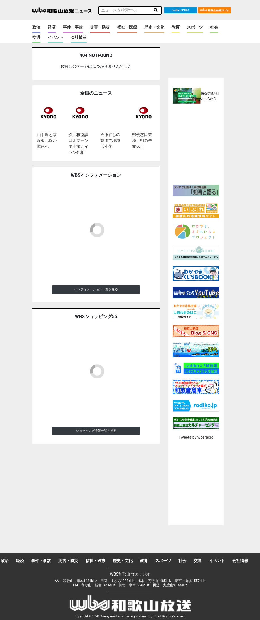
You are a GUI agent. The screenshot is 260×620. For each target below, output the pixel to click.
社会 (214, 27)
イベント (55, 37)
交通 (36, 37)
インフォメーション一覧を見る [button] (96, 289)
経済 (52, 27)
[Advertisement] (207, 143)
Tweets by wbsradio (195, 437)
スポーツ (195, 27)
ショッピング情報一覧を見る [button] (96, 430)
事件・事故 (73, 27)
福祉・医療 (127, 27)
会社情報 (79, 37)
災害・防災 (100, 27)
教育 (176, 27)
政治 (36, 27)
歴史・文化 (154, 27)
